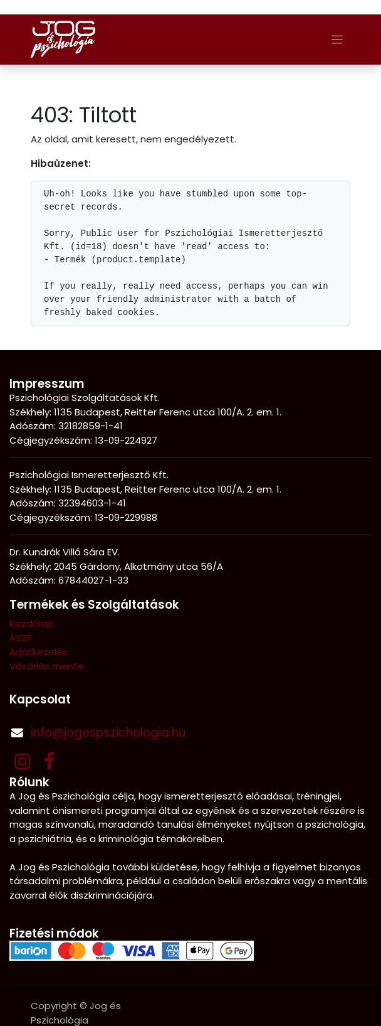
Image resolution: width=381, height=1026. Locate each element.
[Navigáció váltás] (337, 39)
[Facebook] (49, 761)
